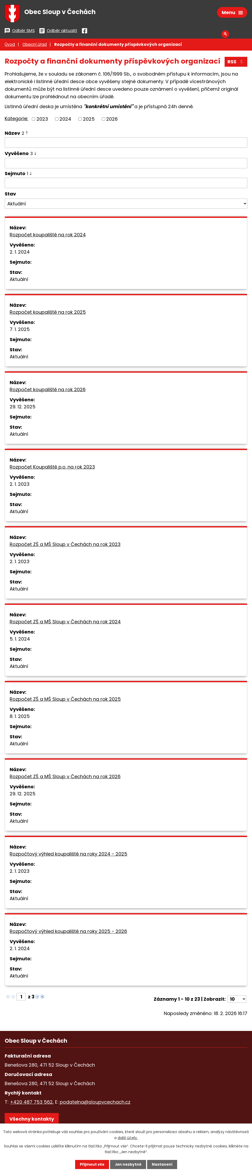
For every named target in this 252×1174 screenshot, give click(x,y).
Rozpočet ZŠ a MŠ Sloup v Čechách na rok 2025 (65, 700)
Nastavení (162, 1164)
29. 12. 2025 (22, 407)
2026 (112, 120)
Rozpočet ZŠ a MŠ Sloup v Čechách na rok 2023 (65, 545)
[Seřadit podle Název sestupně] (27, 135)
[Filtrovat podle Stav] (126, 204)
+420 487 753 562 (31, 1102)
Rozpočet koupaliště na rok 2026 (48, 390)
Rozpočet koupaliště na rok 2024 (48, 235)
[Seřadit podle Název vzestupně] (27, 133)
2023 (42, 120)
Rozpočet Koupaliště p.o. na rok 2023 (52, 467)
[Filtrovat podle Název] (126, 143)
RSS (236, 62)
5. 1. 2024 (20, 639)
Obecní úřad (34, 45)
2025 (89, 120)
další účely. (128, 1137)
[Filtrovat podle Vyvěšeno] (126, 164)
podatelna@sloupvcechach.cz (95, 1102)
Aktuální (19, 280)
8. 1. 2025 (20, 717)
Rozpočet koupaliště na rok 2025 (48, 313)
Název (14, 134)
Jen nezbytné (128, 1164)
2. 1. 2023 (19, 485)
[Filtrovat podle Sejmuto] (126, 184)
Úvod (10, 45)
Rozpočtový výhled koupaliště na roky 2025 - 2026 (68, 932)
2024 (65, 120)
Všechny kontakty (31, 1119)
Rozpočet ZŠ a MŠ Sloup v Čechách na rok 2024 (65, 622)
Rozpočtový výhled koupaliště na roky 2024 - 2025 (68, 854)
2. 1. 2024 (20, 252)
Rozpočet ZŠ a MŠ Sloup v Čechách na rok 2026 (65, 777)
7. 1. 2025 (20, 330)
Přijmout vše (91, 1164)
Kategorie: (16, 119)
